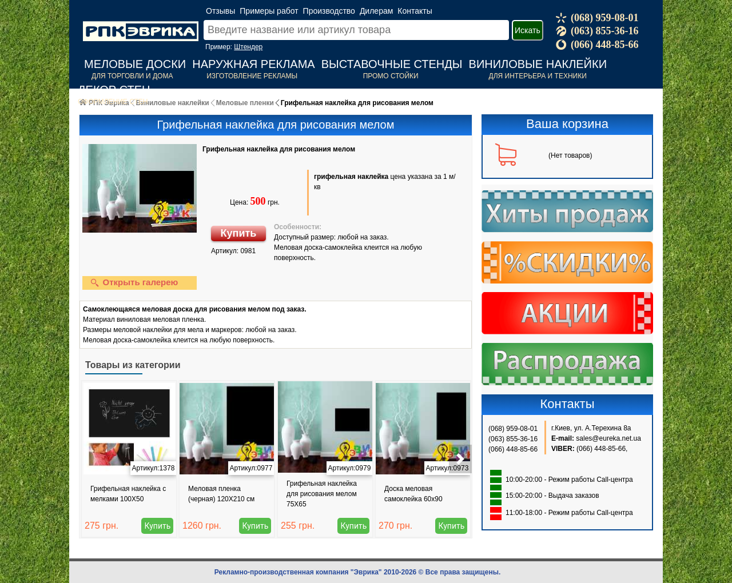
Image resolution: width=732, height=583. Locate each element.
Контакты (414, 10)
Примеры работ (269, 10)
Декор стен (114, 89)
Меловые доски (135, 64)
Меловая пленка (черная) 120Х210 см (221, 494)
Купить (239, 233)
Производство (329, 10)
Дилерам (376, 10)
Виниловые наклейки (538, 64)
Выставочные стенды (392, 64)
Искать (527, 30)
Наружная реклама (253, 64)
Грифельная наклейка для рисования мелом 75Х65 (322, 494)
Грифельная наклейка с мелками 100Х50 (128, 494)
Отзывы (220, 10)
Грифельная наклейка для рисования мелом (278, 149)
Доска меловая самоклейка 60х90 (413, 494)
